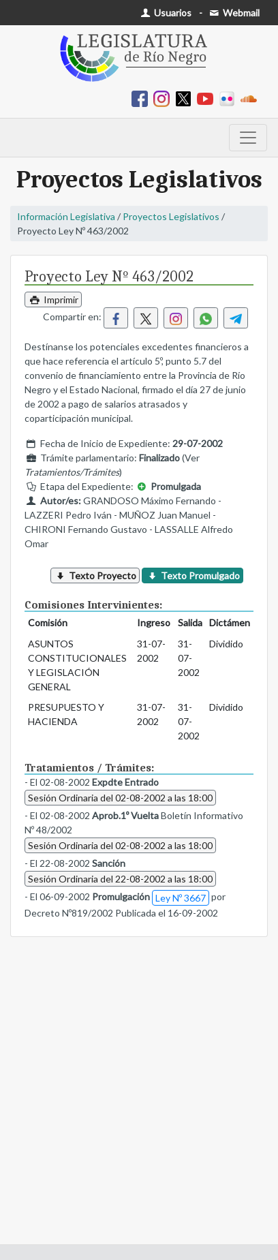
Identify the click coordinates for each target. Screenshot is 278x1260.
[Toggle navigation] (248, 137)
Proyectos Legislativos (171, 216)
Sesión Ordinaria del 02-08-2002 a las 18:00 (120, 797)
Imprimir (53, 299)
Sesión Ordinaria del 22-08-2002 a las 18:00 (120, 879)
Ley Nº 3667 (180, 898)
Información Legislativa (66, 216)
